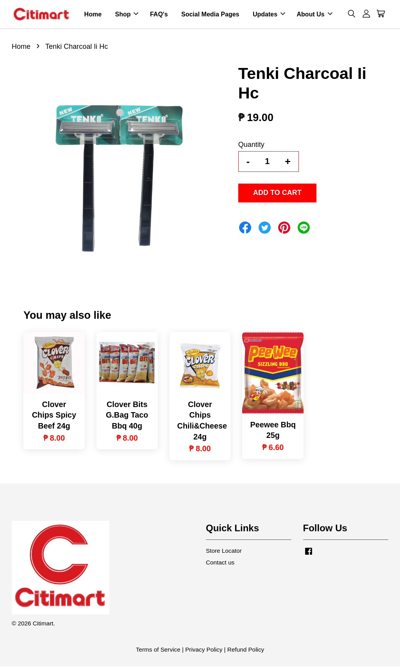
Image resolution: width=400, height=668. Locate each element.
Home (93, 15)
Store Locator (224, 552)
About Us (314, 15)
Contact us (220, 564)
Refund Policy (245, 651)
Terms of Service (158, 651)
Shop (126, 15)
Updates (269, 15)
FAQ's (159, 15)
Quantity (251, 146)
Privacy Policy (203, 651)
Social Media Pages (210, 15)
